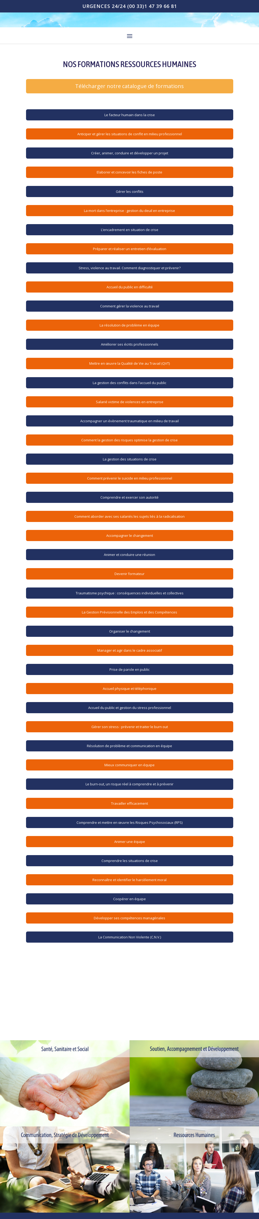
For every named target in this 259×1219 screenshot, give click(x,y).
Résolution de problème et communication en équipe (129, 745)
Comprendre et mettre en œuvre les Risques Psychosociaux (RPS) (129, 822)
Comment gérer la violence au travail (129, 306)
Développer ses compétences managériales (129, 918)
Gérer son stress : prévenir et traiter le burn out (129, 726)
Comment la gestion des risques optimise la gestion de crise (129, 440)
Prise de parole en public (129, 669)
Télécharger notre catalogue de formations (129, 86)
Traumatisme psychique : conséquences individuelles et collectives (130, 593)
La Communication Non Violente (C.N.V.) (129, 937)
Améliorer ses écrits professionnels (129, 344)
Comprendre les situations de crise (129, 860)
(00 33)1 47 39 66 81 (152, 6)
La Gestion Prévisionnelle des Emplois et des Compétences (129, 612)
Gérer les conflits (129, 191)
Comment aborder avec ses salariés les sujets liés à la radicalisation (129, 516)
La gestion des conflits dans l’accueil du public (129, 382)
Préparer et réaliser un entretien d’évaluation (129, 248)
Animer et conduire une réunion (129, 554)
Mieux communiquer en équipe (129, 765)
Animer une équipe (129, 841)
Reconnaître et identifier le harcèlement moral (129, 879)
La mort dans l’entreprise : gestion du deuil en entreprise (129, 210)
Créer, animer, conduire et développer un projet (129, 153)
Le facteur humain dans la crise (129, 114)
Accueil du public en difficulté (130, 287)
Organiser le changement (129, 631)
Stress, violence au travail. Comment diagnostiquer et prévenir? (130, 267)
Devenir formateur (129, 573)
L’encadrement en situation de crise (129, 229)
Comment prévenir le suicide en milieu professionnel (129, 478)
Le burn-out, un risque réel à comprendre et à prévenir (129, 784)
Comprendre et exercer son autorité (129, 497)
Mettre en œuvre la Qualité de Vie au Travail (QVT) (129, 363)
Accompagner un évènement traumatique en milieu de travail (129, 421)
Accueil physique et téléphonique (129, 688)
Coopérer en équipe (129, 898)
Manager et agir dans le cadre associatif (129, 650)
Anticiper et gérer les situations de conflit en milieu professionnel (129, 134)
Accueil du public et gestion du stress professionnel (129, 707)
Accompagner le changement (129, 535)
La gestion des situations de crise (129, 459)
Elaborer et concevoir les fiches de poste (129, 172)
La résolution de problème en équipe (129, 325)
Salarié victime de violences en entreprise (129, 401)
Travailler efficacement (129, 803)
